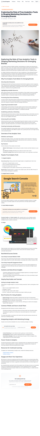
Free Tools (27, 1)
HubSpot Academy (6, 354)
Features (13, 1)
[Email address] (23, 327)
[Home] (5, 1)
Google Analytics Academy (8, 352)
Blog (32, 1)
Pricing (18, 1)
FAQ (22, 1)
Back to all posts (5, 6)
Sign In (37, 1)
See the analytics (33, 24)
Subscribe (33, 327)
